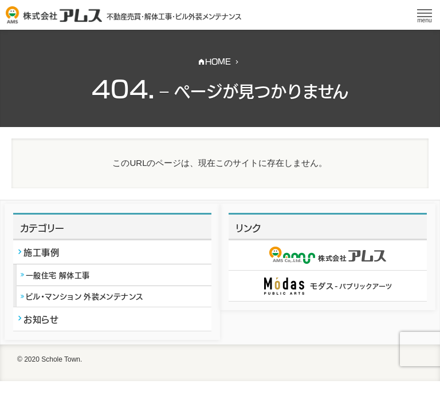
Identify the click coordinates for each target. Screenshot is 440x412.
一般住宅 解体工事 (57, 274)
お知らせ (40, 319)
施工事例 (41, 252)
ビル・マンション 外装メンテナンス (84, 296)
